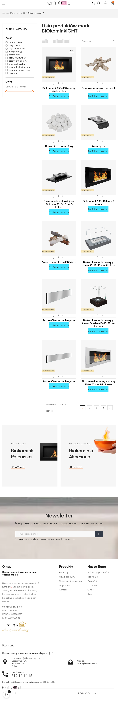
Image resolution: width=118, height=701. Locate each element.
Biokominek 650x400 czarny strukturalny (58, 90)
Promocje (64, 635)
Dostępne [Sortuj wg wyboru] (98, 40)
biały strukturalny (17, 64)
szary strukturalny (17, 58)
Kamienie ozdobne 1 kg (59, 146)
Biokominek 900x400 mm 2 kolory (98, 203)
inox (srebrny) (15, 52)
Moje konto (65, 648)
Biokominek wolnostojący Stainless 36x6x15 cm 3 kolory (59, 204)
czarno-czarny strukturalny (20, 70)
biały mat (13, 73)
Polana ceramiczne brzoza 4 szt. (98, 90)
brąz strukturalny (17, 49)
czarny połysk (15, 43)
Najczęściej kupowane (71, 644)
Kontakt (63, 653)
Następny (110, 407)
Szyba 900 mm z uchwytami (58, 381)
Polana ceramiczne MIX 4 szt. (59, 262)
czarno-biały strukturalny (20, 67)
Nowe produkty (67, 640)
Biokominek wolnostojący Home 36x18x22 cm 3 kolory (98, 264)
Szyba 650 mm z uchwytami (58, 320)
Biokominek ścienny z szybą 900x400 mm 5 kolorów (98, 383)
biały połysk (14, 46)
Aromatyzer (98, 146)
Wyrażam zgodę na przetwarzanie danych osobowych (45, 539)
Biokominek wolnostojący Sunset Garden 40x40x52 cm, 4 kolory (98, 323)
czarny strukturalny (18, 61)
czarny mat (14, 55)
